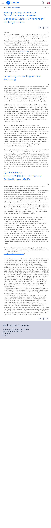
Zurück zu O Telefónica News (12, 7)
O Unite (5, 335)
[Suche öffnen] (43, 2)
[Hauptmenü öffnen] (2, 2)
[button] (39, 27)
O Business (6, 333)
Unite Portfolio (24, 51)
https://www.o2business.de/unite (14, 254)
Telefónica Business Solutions (12, 331)
